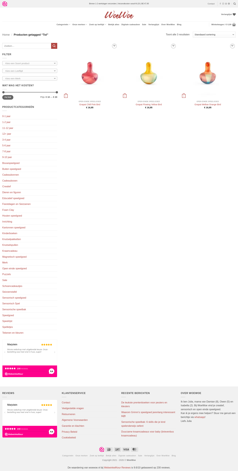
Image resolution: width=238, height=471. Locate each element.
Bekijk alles (113, 24)
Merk (5, 262)
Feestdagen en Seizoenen (16, 204)
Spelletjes (7, 327)
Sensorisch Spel (11, 303)
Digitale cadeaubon (130, 24)
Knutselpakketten (11, 239)
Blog (179, 24)
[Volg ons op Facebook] (220, 4)
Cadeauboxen (9, 180)
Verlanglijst (153, 24)
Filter (8, 97)
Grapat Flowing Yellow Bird (149, 104)
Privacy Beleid (69, 432)
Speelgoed (8, 315)
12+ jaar (6, 134)
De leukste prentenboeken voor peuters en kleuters (144, 404)
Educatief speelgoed (13, 198)
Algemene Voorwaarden (75, 420)
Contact (211, 4)
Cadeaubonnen (10, 174)
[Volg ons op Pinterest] (229, 4)
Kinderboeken (9, 233)
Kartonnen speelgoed (13, 227)
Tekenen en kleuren (13, 332)
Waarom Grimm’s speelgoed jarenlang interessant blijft (148, 414)
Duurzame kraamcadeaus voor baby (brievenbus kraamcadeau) (147, 433)
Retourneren (68, 414)
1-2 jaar (6, 122)
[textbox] (29, 63)
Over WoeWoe (168, 24)
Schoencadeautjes (12, 286)
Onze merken (79, 24)
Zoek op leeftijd (97, 24)
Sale (144, 24)
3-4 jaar (6, 139)
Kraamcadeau (9, 251)
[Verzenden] (54, 46)
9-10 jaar (7, 157)
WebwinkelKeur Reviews (117, 467)
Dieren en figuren (11, 192)
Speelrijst (7, 321)
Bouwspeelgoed (11, 163)
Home (6, 34)
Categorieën (63, 24)
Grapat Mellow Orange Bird (207, 104)
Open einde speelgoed (14, 268)
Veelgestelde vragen (73, 408)
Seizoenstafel (9, 292)
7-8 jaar (6, 151)
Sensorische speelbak (14, 309)
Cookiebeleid (69, 437)
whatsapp (199, 417)
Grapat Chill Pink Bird (89, 104)
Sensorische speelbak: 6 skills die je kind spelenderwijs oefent (143, 424)
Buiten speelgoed (11, 169)
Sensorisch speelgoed (14, 297)
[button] (223, 24)
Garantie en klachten (73, 426)
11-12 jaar (7, 128)
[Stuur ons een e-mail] (226, 4)
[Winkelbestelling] (214, 35)
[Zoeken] (234, 4)
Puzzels (6, 274)
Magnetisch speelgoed (14, 257)
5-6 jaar (6, 145)
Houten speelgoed (12, 215)
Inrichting (7, 221)
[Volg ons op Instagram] (223, 4)
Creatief (6, 186)
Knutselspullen (10, 245)
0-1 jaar (6, 116)
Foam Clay (8, 210)
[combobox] (29, 63)
